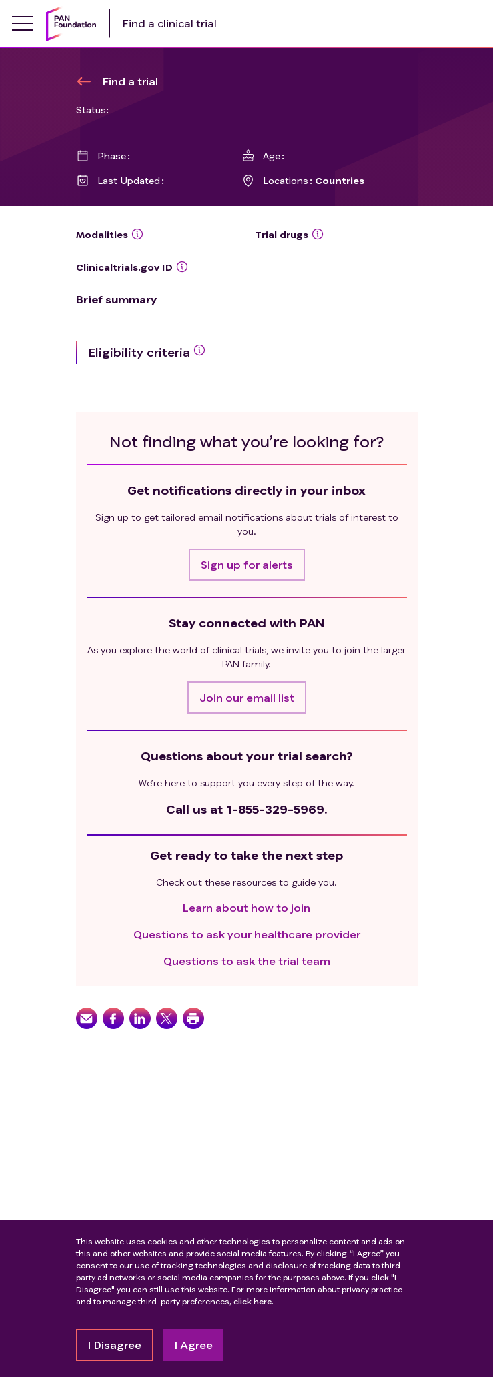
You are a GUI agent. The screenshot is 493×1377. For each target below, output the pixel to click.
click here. (253, 1301)
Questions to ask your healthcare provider (246, 934)
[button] (247, 565)
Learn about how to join (246, 907)
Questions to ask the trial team (246, 960)
